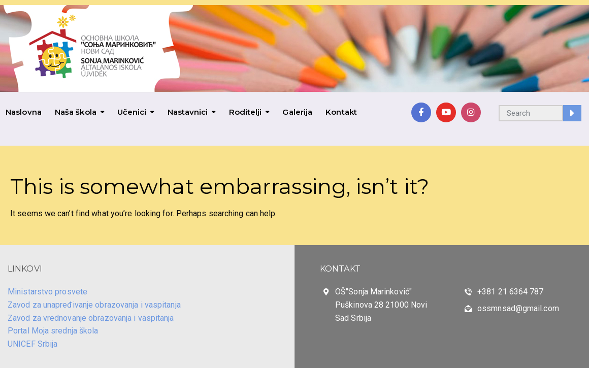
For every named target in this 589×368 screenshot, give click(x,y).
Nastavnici (188, 112)
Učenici (132, 112)
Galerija (297, 112)
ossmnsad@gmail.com (518, 308)
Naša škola (75, 112)
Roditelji (245, 112)
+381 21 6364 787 (510, 291)
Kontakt (341, 112)
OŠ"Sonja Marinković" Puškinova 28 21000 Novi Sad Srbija (381, 304)
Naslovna (24, 112)
